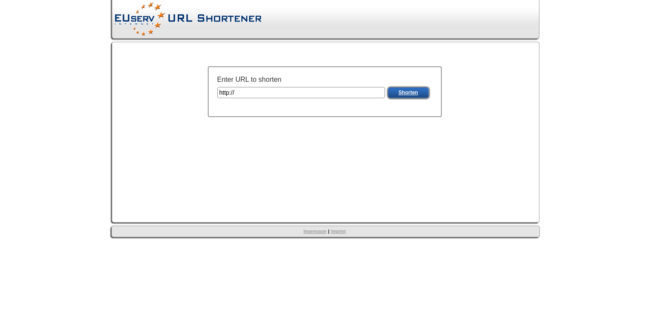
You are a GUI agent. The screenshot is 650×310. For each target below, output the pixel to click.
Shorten (408, 93)
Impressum (314, 231)
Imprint (338, 231)
